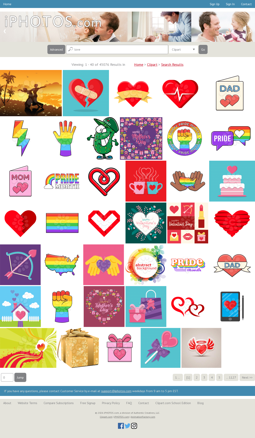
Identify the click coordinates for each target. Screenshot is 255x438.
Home (7, 4)
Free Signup (87, 403)
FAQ (129, 403)
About (7, 403)
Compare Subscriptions (59, 403)
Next (245, 377)
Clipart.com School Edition (173, 403)
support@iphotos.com (116, 391)
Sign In (230, 4)
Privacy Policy (111, 403)
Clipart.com (106, 416)
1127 (232, 377)
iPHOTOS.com (121, 416)
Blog (200, 403)
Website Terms (27, 403)
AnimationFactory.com (143, 416)
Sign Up (215, 4)
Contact (246, 4)
